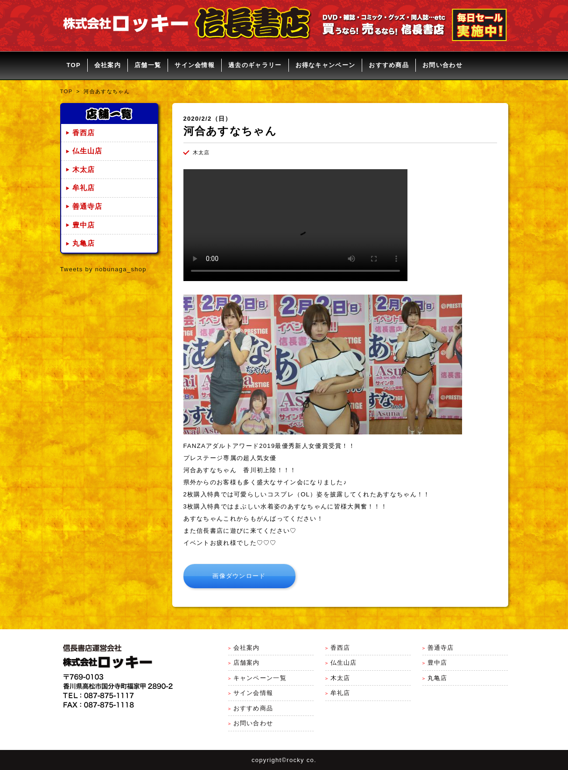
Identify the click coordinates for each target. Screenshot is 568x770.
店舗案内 (246, 662)
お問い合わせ (442, 65)
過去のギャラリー (254, 65)
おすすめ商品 (389, 65)
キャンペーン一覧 (260, 677)
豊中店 (83, 225)
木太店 (83, 169)
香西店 (83, 133)
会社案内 (107, 65)
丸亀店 (83, 243)
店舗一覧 (147, 65)
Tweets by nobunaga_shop (103, 269)
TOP (74, 65)
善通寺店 (87, 206)
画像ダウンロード (239, 575)
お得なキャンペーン (325, 65)
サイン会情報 (195, 65)
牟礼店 (83, 188)
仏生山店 (87, 151)
